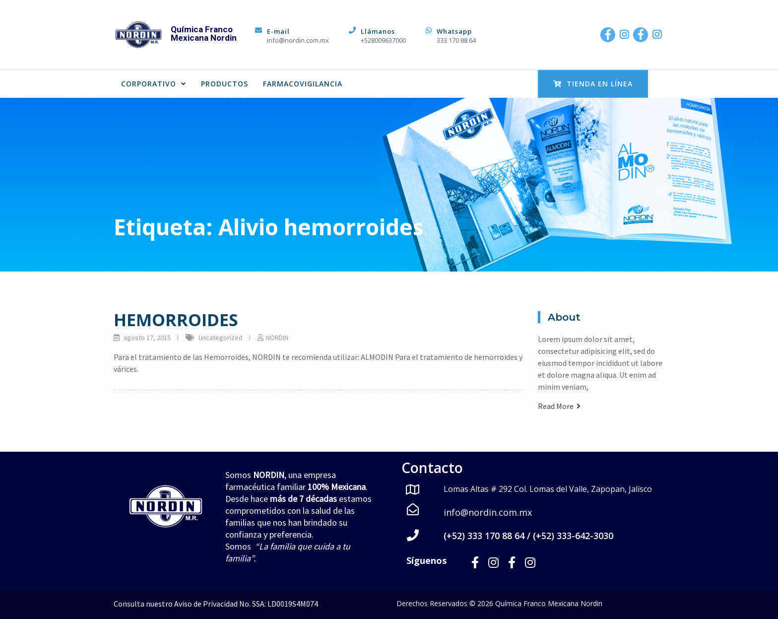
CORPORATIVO (153, 83)
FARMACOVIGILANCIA (302, 83)
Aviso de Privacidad (206, 603)
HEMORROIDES (176, 319)
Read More (559, 406)
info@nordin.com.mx (298, 40)
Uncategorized (220, 337)
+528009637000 (383, 40)
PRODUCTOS (224, 83)
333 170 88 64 (456, 40)
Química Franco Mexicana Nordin (204, 33)
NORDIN (277, 337)
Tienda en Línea (593, 83)
